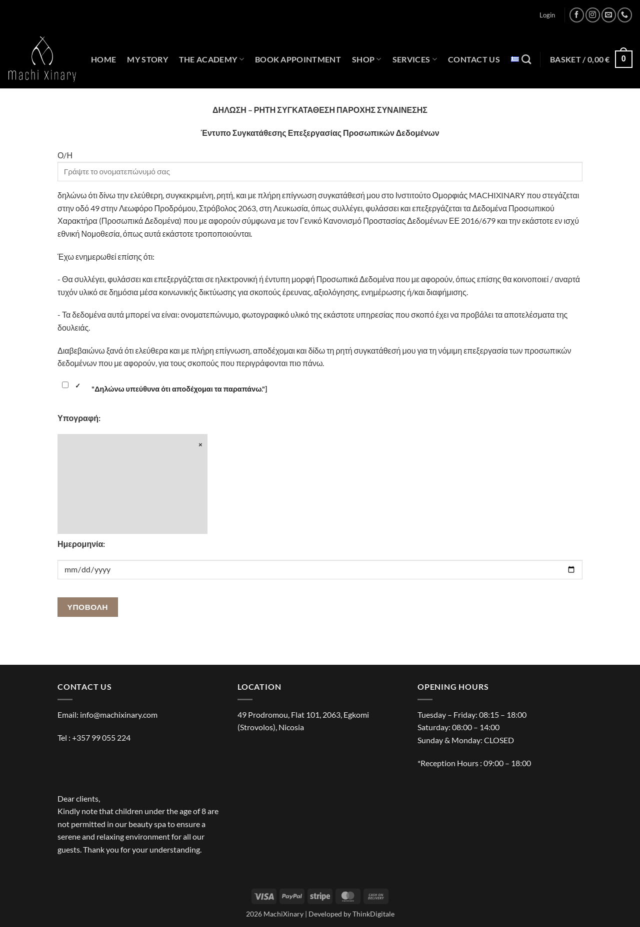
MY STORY (147, 59)
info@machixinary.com (119, 714)
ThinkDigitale (373, 914)
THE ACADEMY (211, 59)
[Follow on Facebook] (577, 14)
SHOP (367, 59)
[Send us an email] (609, 14)
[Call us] (625, 14)
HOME (103, 59)
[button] (547, 15)
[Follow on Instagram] (593, 14)
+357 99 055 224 (101, 737)
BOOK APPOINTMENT (298, 59)
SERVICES (414, 59)
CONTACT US (474, 59)
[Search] (526, 59)
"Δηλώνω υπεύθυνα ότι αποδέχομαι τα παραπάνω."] (163, 389)
